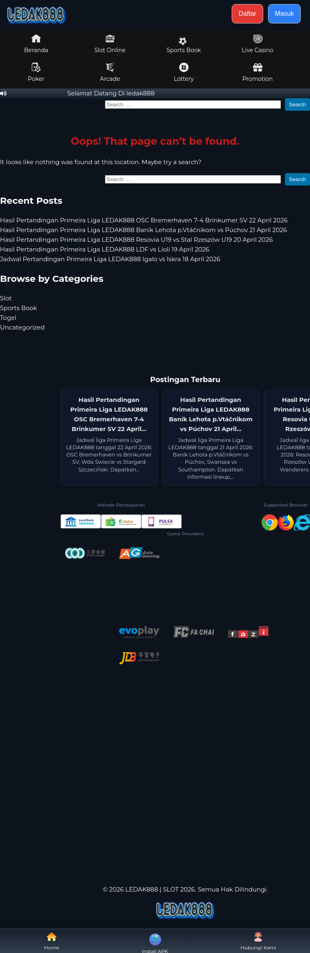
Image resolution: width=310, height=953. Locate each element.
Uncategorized (22, 327)
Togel (8, 317)
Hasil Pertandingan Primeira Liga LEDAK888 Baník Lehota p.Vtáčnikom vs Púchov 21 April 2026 (143, 230)
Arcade (110, 72)
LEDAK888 (142, 889)
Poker (36, 72)
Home (51, 941)
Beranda (36, 44)
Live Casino (257, 44)
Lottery (184, 72)
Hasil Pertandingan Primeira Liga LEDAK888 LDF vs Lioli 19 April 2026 (104, 249)
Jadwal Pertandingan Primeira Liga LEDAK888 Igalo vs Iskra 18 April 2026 (110, 259)
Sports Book (184, 45)
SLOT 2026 (179, 889)
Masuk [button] (284, 13)
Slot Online (110, 44)
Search (297, 104)
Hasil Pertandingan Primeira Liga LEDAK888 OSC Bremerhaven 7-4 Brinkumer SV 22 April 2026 (144, 220)
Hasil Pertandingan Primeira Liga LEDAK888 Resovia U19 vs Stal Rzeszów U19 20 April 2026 (136, 239)
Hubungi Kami (258, 941)
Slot (6, 298)
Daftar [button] (247, 13)
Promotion (257, 72)
